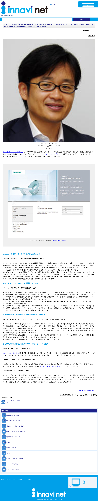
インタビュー (6, 403)
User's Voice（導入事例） (11, 464)
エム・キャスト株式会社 (11, 353)
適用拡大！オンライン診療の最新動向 (14, 431)
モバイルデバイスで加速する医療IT (13, 458)
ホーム (53, 4)
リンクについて (29, 479)
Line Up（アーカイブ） (10, 442)
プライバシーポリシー (10, 479)
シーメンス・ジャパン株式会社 (13, 152)
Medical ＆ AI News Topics (11, 415)
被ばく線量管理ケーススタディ (12, 437)
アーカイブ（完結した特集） (12, 469)
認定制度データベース (10, 447)
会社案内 (2, 477)
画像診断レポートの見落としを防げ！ (14, 426)
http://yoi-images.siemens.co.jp (59, 240)
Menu (88, 6)
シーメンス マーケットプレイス (50, 154)
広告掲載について (20, 479)
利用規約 (2, 479)
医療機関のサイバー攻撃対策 (12, 420)
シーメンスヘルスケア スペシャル (11, 400)
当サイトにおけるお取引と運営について (53, 366)
